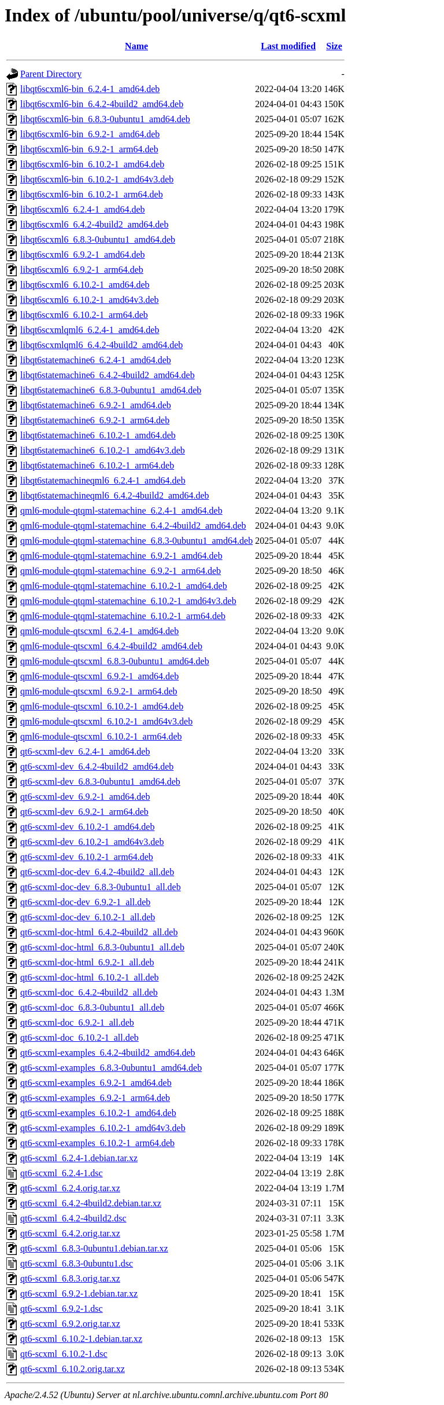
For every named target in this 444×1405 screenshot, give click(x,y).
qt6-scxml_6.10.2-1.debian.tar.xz (81, 1339)
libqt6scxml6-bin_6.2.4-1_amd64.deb (90, 89)
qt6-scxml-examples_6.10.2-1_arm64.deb (97, 1143)
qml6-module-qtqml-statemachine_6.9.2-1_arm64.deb (120, 571)
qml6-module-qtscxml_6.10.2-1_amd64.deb (101, 706)
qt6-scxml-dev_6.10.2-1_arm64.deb (86, 857)
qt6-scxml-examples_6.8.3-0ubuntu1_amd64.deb (111, 1068)
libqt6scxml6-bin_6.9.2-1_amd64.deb (90, 134)
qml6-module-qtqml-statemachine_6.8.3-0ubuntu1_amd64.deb (136, 541)
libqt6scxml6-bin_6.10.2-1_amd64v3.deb (96, 179)
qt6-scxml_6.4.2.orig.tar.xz (70, 1233)
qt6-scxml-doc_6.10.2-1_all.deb (79, 1037)
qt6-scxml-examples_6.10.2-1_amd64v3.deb (103, 1128)
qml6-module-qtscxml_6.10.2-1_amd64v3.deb (106, 721)
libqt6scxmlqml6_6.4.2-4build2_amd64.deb (101, 345)
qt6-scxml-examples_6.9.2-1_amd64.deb (96, 1083)
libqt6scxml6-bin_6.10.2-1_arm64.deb (91, 194)
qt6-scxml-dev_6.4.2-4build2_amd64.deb (96, 766)
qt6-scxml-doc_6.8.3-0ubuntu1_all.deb (92, 1007)
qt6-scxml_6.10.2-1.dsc (64, 1354)
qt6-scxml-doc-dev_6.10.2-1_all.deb (87, 917)
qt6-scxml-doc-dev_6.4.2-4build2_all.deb (97, 872)
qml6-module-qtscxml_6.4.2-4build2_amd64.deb (111, 646)
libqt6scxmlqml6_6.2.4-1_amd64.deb (89, 330)
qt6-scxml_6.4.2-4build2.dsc (73, 1218)
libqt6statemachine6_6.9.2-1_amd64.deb (95, 405)
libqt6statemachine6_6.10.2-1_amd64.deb (98, 435)
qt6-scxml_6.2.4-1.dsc (61, 1173)
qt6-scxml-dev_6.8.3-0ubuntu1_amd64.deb (100, 781)
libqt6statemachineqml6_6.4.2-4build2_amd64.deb (114, 495)
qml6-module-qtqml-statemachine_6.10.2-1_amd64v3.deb (128, 601)
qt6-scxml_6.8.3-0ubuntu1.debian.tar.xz (94, 1248)
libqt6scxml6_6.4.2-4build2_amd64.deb (94, 224)
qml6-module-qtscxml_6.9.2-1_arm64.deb (98, 691)
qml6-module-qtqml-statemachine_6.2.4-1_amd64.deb (121, 510)
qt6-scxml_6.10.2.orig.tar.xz (72, 1369)
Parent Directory (51, 74)
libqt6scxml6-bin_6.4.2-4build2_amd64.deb (101, 104)
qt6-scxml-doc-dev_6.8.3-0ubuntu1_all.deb (100, 887)
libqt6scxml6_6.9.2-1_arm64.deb (81, 270)
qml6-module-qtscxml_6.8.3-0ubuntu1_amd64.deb (114, 661)
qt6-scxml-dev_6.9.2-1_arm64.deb (84, 812)
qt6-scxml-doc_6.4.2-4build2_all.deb (89, 992)
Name (136, 46)
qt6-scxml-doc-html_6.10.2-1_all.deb (89, 977)
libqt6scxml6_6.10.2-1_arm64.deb (84, 315)
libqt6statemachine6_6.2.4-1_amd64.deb (95, 360)
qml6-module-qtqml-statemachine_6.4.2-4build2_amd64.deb (133, 525)
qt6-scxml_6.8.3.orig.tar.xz (70, 1278)
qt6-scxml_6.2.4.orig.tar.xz (70, 1188)
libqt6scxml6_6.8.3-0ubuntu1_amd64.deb (97, 239)
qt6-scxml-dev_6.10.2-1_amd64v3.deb (92, 842)
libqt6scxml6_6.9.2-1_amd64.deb (82, 254)
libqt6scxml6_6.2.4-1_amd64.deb (82, 209)
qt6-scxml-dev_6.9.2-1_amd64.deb (85, 797)
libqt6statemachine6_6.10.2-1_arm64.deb (97, 465)
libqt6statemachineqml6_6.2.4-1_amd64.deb (103, 480)
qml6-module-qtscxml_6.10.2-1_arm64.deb (101, 736)
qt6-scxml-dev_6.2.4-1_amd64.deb (85, 751)
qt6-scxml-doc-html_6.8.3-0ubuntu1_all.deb (102, 947)
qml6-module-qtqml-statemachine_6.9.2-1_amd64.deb (121, 556)
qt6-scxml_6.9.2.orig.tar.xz (70, 1324)
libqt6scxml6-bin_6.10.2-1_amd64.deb (92, 164)
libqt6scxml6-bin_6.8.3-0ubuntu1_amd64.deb (105, 119)
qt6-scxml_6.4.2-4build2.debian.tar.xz (90, 1203)
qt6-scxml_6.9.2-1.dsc (61, 1308)
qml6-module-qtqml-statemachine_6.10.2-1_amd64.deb (123, 586)
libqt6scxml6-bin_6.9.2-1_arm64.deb (89, 149)
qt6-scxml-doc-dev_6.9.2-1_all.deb (85, 902)
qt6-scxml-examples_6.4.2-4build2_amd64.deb (107, 1053)
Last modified (288, 46)
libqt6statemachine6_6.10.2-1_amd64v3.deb (102, 450)
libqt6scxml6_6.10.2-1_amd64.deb (85, 285)
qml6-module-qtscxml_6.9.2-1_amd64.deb (99, 676)
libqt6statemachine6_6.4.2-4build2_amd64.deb (107, 375)
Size (334, 46)
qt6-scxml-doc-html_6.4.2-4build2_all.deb (98, 932)
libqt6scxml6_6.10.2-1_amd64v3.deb (89, 300)
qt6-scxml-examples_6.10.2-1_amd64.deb (98, 1113)
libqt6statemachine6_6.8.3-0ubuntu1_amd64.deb (110, 390)
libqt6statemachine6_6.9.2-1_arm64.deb (94, 420)
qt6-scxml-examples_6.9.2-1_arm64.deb (95, 1098)
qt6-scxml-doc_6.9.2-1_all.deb (77, 1022)
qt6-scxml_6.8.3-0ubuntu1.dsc (76, 1263)
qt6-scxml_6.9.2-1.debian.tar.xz (79, 1293)
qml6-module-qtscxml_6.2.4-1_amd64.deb (99, 631)
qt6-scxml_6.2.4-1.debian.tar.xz (79, 1158)
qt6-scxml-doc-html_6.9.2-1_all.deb (87, 962)
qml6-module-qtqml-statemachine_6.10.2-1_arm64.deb (122, 616)
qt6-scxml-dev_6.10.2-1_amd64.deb (87, 827)
